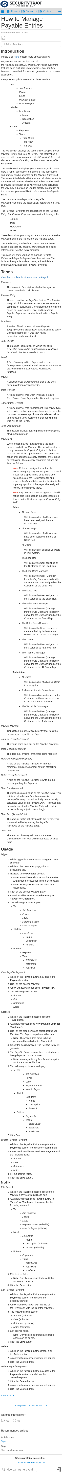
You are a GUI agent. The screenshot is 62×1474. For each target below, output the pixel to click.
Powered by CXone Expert (31, 1462)
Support (28, 11)
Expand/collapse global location (59, 10)
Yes (7, 1420)
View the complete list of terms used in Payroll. (25, 277)
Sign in (59, 1470)
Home (12, 11)
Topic (3, 1441)
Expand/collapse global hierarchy (2, 10)
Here (16, 56)
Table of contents (14, 44)
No (18, 1420)
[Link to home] (21, 3)
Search (4, 1469)
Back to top (6, 1395)
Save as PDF (3, 38)
